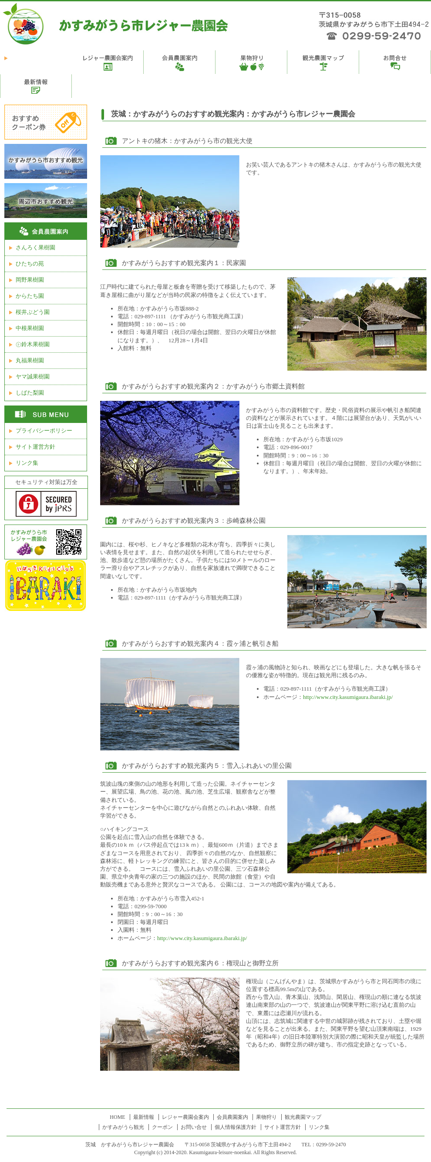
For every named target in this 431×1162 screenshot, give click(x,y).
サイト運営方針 (35, 446)
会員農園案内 (232, 1117)
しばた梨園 (30, 392)
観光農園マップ (303, 1117)
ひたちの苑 (30, 263)
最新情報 (143, 1117)
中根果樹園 (30, 328)
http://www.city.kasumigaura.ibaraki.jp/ (348, 697)
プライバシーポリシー (44, 430)
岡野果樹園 (30, 279)
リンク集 (27, 463)
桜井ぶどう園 (33, 312)
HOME (117, 1117)
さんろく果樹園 (35, 247)
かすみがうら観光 (123, 1127)
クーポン (162, 1127)
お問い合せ (194, 1127)
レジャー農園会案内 (185, 1117)
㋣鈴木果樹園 (33, 344)
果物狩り (266, 1117)
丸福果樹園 (30, 360)
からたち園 (30, 296)
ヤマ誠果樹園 (33, 376)
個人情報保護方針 (235, 1127)
